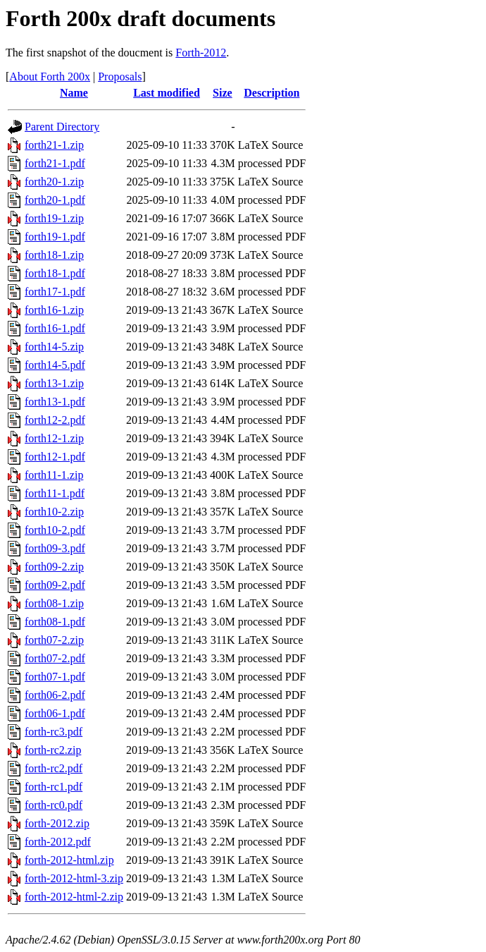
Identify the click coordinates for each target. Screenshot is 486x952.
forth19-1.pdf (55, 237)
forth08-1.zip (54, 603)
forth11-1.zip (54, 475)
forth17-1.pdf (55, 292)
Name (74, 93)
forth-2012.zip (57, 823)
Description (271, 93)
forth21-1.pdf (55, 163)
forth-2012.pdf (58, 842)
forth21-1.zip (54, 145)
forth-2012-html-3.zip (74, 878)
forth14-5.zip (54, 347)
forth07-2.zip (54, 640)
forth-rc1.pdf (53, 787)
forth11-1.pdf (55, 493)
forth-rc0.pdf (53, 805)
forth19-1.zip (54, 218)
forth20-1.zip (54, 182)
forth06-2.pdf (55, 695)
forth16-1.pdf (55, 328)
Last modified (166, 93)
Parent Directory (62, 127)
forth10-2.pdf (55, 530)
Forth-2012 (200, 53)
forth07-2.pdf (55, 658)
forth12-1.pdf (55, 457)
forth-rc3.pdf (53, 732)
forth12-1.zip (54, 438)
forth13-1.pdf (55, 402)
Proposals (120, 77)
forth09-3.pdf (55, 548)
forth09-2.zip (54, 567)
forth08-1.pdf (55, 622)
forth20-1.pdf (55, 200)
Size (222, 93)
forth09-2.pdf (55, 585)
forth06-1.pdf (55, 713)
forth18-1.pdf (55, 273)
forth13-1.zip (54, 383)
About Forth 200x (49, 77)
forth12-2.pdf (55, 420)
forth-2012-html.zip (69, 860)
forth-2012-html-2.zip (74, 897)
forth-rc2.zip (53, 750)
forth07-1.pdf (55, 677)
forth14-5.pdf (55, 365)
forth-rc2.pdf (53, 768)
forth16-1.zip (54, 310)
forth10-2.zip (54, 512)
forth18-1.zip (54, 255)
